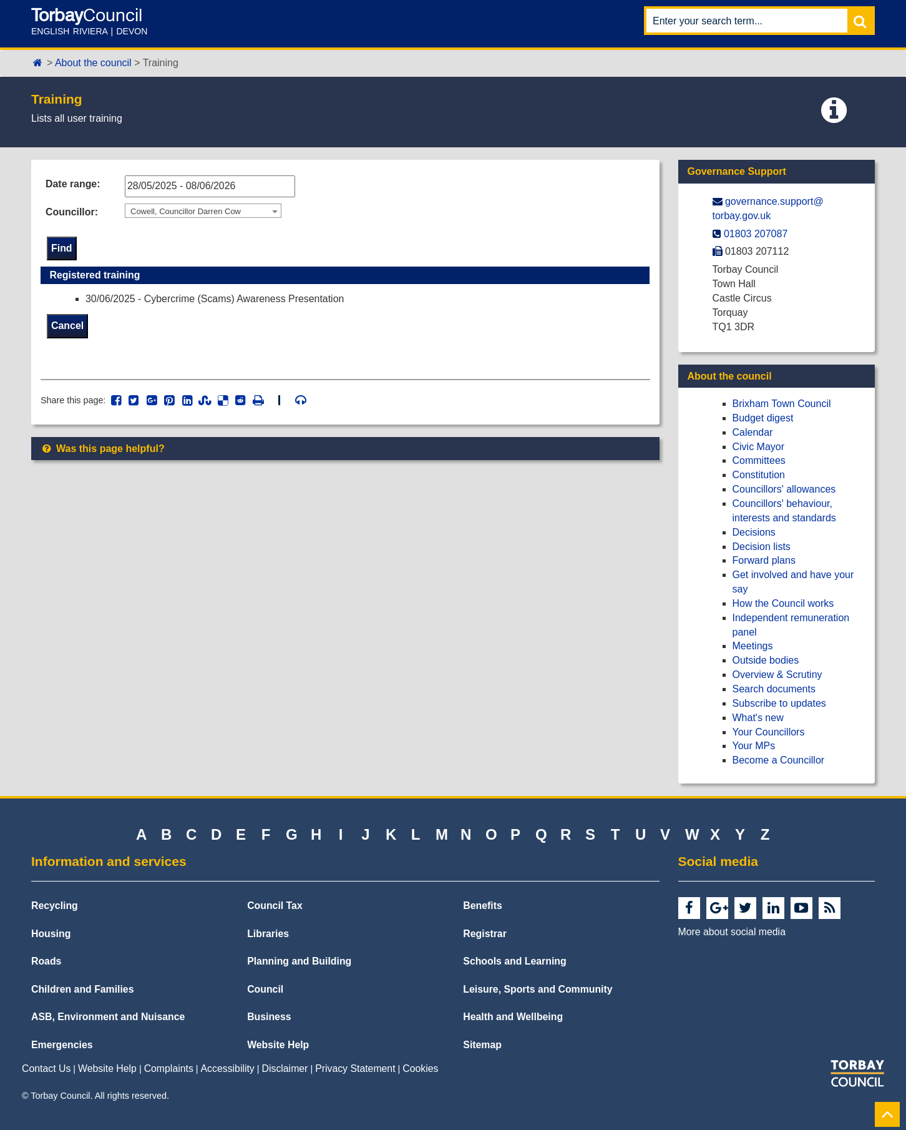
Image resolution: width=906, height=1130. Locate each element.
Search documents (774, 689)
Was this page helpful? (103, 449)
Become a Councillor (779, 760)
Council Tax (275, 905)
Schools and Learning (514, 961)
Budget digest (763, 418)
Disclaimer (285, 1068)
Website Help (278, 1044)
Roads (46, 961)
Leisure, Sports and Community (537, 989)
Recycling (54, 905)
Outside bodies (766, 660)
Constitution (759, 474)
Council (265, 989)
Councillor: (72, 212)
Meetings (753, 646)
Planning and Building (299, 961)
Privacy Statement (355, 1068)
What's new (758, 717)
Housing (51, 933)
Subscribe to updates (779, 703)
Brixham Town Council (782, 403)
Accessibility (228, 1068)
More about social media (732, 931)
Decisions (754, 532)
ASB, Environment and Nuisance (108, 1016)
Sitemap (482, 1044)
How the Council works (783, 603)
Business (269, 1016)
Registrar (485, 933)
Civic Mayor (759, 446)
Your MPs (754, 745)
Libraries (268, 933)
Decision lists (762, 546)
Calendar (753, 432)
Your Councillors (769, 732)
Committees (759, 460)
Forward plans (764, 560)
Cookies (420, 1068)
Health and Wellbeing (513, 1016)
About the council (93, 62)
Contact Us (46, 1068)
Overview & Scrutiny (777, 674)
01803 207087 (755, 233)
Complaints (168, 1068)
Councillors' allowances (784, 489)
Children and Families (82, 989)
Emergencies (62, 1044)
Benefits (482, 905)
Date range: (73, 184)
